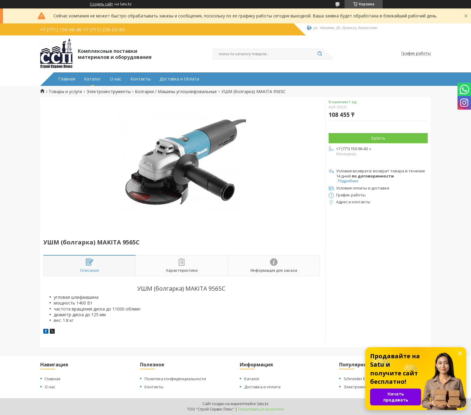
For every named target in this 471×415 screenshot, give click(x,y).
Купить (378, 138)
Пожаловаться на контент (261, 409)
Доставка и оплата (262, 386)
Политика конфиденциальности (175, 378)
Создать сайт (101, 4)
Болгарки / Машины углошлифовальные (176, 91)
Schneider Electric (360, 378)
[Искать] (320, 54)
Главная (66, 79)
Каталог (92, 79)
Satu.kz (263, 403)
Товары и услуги (65, 91)
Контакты (140, 79)
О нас (115, 79)
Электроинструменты (109, 91)
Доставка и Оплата (179, 79)
